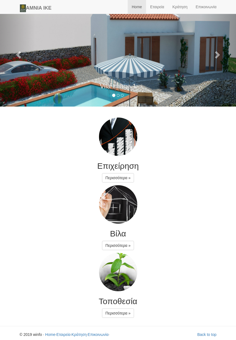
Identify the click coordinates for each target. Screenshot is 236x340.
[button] (17, 53)
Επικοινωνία (206, 7)
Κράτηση (179, 7)
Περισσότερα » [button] (118, 178)
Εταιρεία (157, 7)
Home (137, 7)
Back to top (206, 334)
